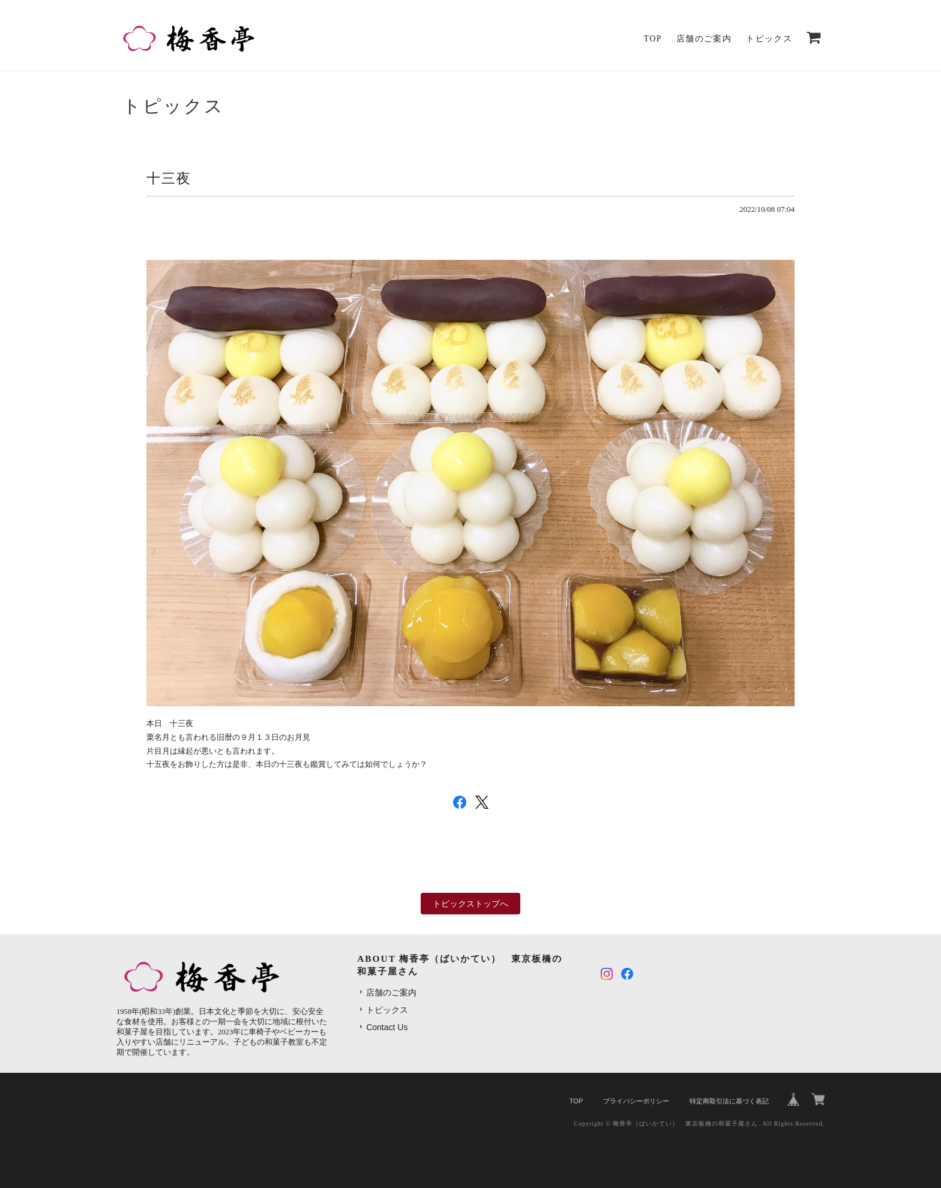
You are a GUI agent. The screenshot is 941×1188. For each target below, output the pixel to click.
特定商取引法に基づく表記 (729, 1101)
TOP (653, 38)
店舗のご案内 (704, 38)
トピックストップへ (470, 903)
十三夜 (168, 179)
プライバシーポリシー (636, 1101)
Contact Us (386, 1027)
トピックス (769, 38)
